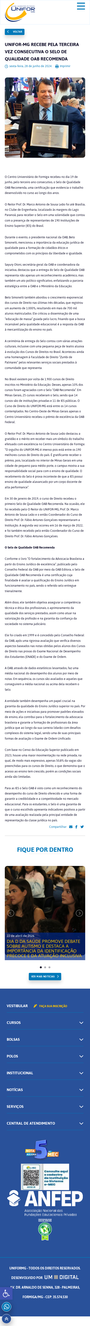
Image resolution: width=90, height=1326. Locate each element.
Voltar (14, 31)
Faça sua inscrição (50, 1006)
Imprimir (62, 66)
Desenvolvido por (45, 1278)
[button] (6, 1293)
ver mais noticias (42, 976)
